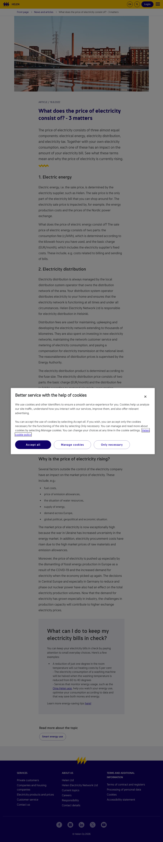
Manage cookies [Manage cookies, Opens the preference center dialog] (72, 444)
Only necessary (112, 444)
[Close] (145, 396)
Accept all (33, 444)
